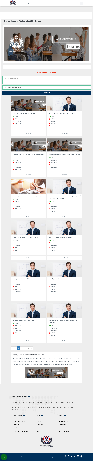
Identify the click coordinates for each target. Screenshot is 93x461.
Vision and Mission (19, 421)
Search (47, 93)
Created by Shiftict (52, 457)
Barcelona (40, 424)
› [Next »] (31, 348)
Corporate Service (64, 431)
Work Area (17, 424)
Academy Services (19, 428)
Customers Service (65, 428)
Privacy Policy (63, 421)
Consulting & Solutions (21, 431)
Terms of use (63, 424)
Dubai (38, 428)
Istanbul (39, 431)
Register (28, 133)
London (39, 421)
